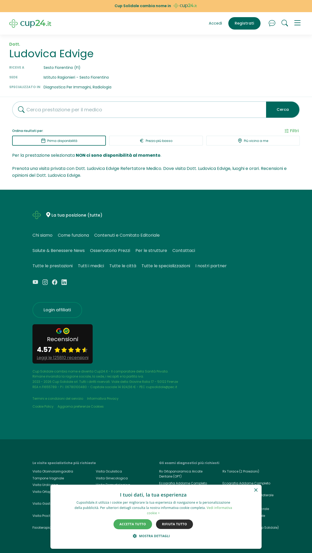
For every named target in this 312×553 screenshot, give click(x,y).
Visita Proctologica (47, 515)
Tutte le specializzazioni (165, 266)
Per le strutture (151, 250)
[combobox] (137, 109)
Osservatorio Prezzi (110, 250)
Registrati (244, 23)
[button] (297, 23)
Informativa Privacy (103, 398)
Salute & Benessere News (58, 250)
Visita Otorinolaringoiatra (52, 471)
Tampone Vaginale (48, 478)
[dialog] (156, 517)
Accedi (215, 23)
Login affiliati (57, 310)
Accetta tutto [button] (133, 524)
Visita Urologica (45, 485)
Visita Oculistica (109, 471)
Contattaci (183, 250)
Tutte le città (122, 266)
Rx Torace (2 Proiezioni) (241, 471)
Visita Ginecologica (112, 478)
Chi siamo (42, 235)
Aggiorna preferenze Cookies (81, 406)
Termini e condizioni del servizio (57, 398)
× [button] (256, 490)
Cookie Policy (43, 406)
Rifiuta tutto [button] (174, 524)
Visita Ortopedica (46, 491)
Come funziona (73, 235)
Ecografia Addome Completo (246, 483)
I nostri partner (211, 266)
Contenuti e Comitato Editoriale (127, 235)
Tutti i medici (91, 266)
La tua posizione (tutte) (76, 215)
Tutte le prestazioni (52, 266)
